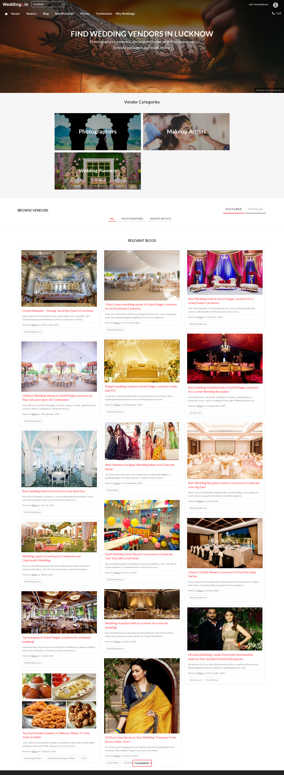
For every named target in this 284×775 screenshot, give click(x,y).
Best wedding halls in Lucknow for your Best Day (53, 491)
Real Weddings (66, 13)
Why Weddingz (127, 13)
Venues (17, 13)
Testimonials (104, 13)
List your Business (258, 4)
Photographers (98, 131)
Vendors (33, 13)
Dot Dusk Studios (273, 90)
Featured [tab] (234, 209)
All (112, 218)
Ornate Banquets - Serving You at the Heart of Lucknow (57, 310)
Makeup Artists (186, 131)
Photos (86, 13)
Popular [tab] (255, 209)
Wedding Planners (98, 170)
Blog (47, 13)
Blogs (34, 325)
